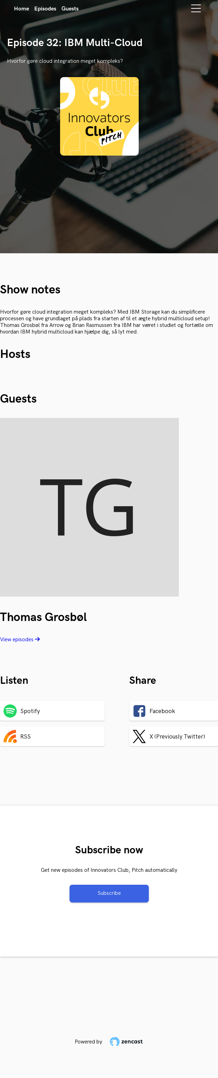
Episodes (45, 9)
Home (21, 9)
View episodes (20, 639)
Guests (70, 9)
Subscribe (109, 893)
